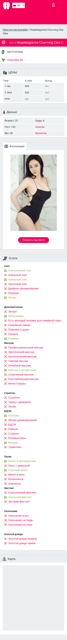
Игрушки (13, 293)
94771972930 (15, 52)
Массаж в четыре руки (22, 370)
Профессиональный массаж (25, 347)
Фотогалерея (14, 146)
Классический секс (19, 270)
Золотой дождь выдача (22, 538)
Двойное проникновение (23, 288)
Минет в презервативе (22, 461)
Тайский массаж (18, 361)
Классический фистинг (22, 492)
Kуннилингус (16, 479)
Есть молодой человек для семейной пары (34, 320)
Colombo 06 (12, 60)
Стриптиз (14, 397)
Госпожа (13, 415)
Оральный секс (17, 279)
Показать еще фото (33, 239)
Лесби (12, 406)
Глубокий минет (18, 470)
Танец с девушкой (19, 402)
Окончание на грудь (20, 520)
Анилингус (14, 483)
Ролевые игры (17, 438)
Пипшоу (13, 334)
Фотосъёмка (15, 316)
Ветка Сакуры (16, 383)
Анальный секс (17, 275)
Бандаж (13, 442)
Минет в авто (16, 474)
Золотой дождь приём (21, 543)
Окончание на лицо (20, 524)
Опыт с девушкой (19, 465)
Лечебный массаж (19, 365)
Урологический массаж (22, 356)
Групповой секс (17, 284)
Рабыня (13, 429)
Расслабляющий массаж (23, 379)
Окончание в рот (18, 515)
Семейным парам (19, 325)
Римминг (13, 338)
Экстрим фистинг (19, 501)
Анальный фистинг (20, 497)
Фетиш (12, 297)
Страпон (13, 433)
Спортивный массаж (21, 374)
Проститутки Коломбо (15, 29)
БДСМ (12, 424)
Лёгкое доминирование (22, 420)
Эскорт (12, 311)
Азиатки (39, 126)
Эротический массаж (21, 352)
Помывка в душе (18, 329)
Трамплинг (14, 447)
